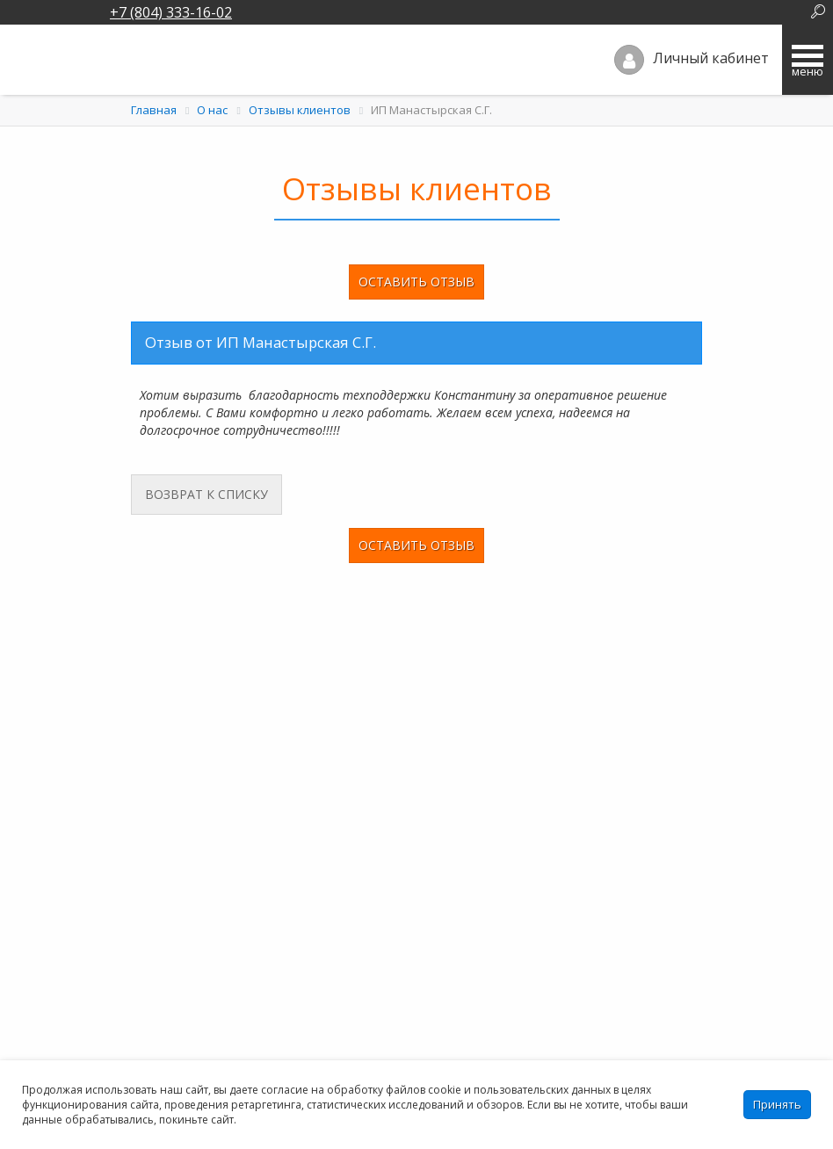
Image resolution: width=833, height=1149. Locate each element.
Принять (777, 1104)
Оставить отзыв (416, 281)
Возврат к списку (199, 494)
